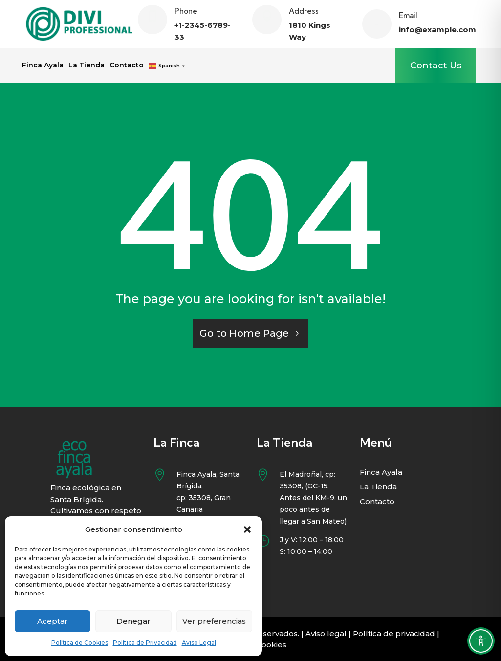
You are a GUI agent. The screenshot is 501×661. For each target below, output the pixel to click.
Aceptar (52, 621)
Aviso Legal (199, 642)
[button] (247, 529)
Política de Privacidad (145, 642)
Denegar (133, 621)
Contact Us (435, 65)
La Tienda (86, 65)
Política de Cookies (79, 642)
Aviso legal (326, 633)
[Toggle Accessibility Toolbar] (481, 641)
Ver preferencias (214, 621)
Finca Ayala (43, 65)
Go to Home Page (244, 333)
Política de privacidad (394, 633)
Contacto (126, 65)
